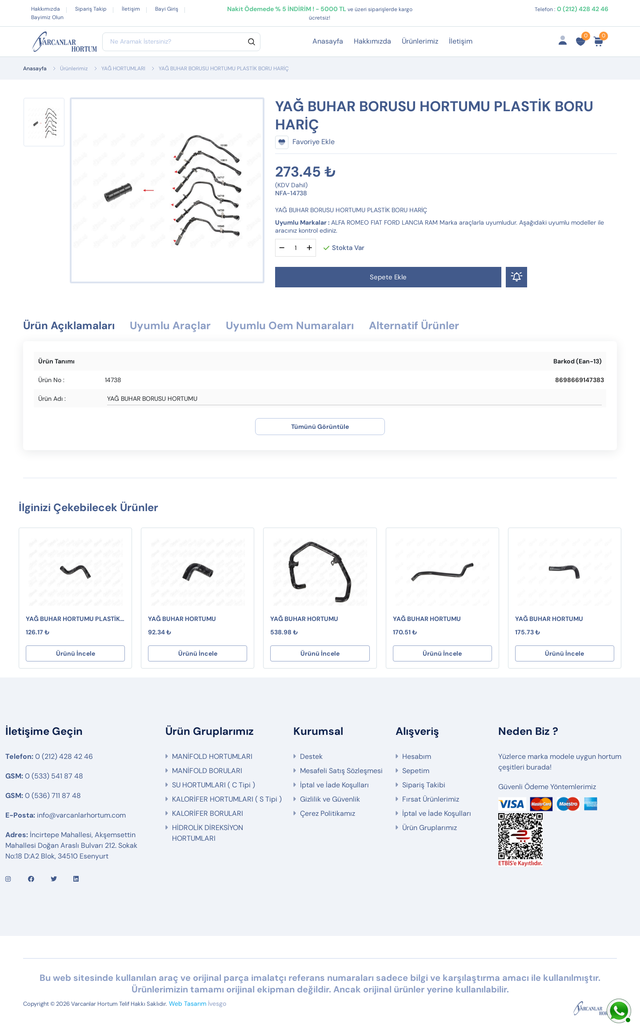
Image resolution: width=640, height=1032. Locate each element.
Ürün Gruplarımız (429, 827)
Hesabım (416, 756)
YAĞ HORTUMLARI (123, 68)
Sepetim (415, 770)
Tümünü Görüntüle (320, 427)
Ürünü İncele (75, 653)
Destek (311, 756)
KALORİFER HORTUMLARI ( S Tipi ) (227, 799)
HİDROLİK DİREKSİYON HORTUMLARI (207, 833)
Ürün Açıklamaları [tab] (69, 325)
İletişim (131, 8)
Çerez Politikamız (327, 813)
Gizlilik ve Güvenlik (330, 799)
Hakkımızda (45, 8)
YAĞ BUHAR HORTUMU (182, 619)
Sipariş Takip (91, 8)
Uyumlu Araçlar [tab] (170, 325)
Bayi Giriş (166, 8)
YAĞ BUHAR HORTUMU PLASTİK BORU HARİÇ (73, 619)
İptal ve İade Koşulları (334, 785)
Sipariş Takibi (423, 785)
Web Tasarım (187, 1004)
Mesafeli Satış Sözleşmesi (341, 770)
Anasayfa (327, 41)
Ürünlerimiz (420, 41)
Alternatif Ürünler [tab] (414, 325)
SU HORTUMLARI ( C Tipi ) (213, 785)
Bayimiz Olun (47, 17)
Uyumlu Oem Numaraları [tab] (290, 325)
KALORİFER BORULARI (207, 813)
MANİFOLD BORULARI (207, 770)
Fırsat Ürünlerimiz (430, 799)
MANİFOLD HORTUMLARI (212, 756)
